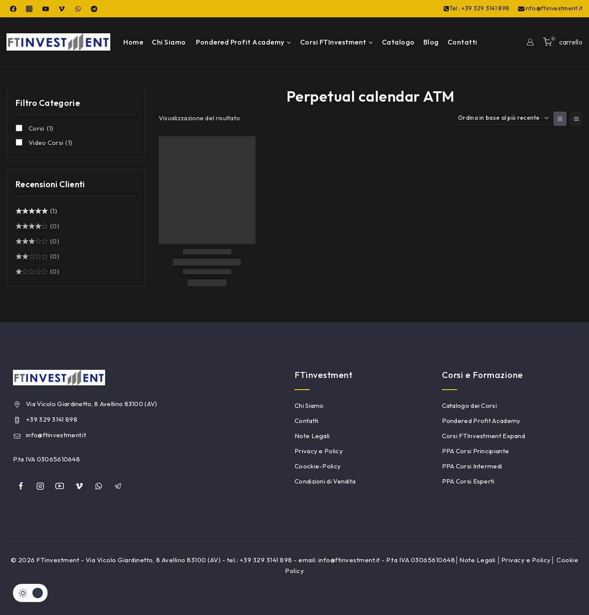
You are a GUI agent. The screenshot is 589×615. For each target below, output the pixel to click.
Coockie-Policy (317, 466)
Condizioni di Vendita (324, 481)
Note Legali (312, 436)
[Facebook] (12, 8)
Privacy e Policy (318, 451)
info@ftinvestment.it (56, 435)
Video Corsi (50, 142)
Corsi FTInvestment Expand (483, 436)
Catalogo (398, 42)
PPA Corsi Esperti (468, 481)
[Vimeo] (61, 8)
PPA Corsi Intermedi (472, 466)
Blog (431, 42)
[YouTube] (45, 8)
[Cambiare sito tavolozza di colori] (30, 593)
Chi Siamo (169, 42)
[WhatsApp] (77, 8)
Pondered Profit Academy (481, 420)
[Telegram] (94, 8)
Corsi (41, 128)
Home (133, 42)
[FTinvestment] (58, 42)
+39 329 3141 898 (51, 419)
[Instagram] (29, 8)
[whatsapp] (98, 486)
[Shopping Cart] (563, 41)
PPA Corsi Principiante (475, 451)
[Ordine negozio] (503, 118)
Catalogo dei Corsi (469, 405)
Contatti (462, 42)
